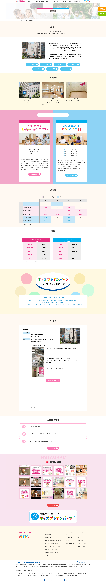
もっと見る (52, 448)
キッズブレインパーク (20, 573)
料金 (73, 64)
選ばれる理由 (42, 1)
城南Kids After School (72, 575)
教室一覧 (69, 1)
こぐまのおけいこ (19, 575)
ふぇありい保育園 (59, 575)
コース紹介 (45, 64)
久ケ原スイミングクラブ (32, 575)
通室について (80, 540)
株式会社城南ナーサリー (46, 575)
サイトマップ (74, 580)
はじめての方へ (35, 1)
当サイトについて (59, 580)
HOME (29, 1)
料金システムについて (82, 543)
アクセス (38, 69)
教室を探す (102, 13)
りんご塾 (50, 573)
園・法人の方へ (32, 580)
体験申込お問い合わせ (102, 9)
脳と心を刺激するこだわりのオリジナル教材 (53, 546)
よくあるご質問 (52, 69)
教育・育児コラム (81, 546)
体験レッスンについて (82, 538)
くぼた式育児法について (82, 535)
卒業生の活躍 (47, 555)
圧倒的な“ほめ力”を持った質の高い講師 (52, 543)
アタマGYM (56, 1)
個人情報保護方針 (50, 580)
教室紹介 (32, 64)
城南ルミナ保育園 (82, 573)
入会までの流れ (63, 1)
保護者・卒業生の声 (76, 1)
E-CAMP (58, 573)
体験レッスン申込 (52, 380)
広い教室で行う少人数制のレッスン (51, 552)
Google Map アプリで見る (28, 407)
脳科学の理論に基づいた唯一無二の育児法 (53, 540)
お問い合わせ (40, 580)
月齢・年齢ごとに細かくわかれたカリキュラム (53, 549)
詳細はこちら (34, 174)
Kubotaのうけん (49, 1)
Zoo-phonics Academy (69, 573)
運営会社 (68, 580)
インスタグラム (65, 69)
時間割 (59, 64)
